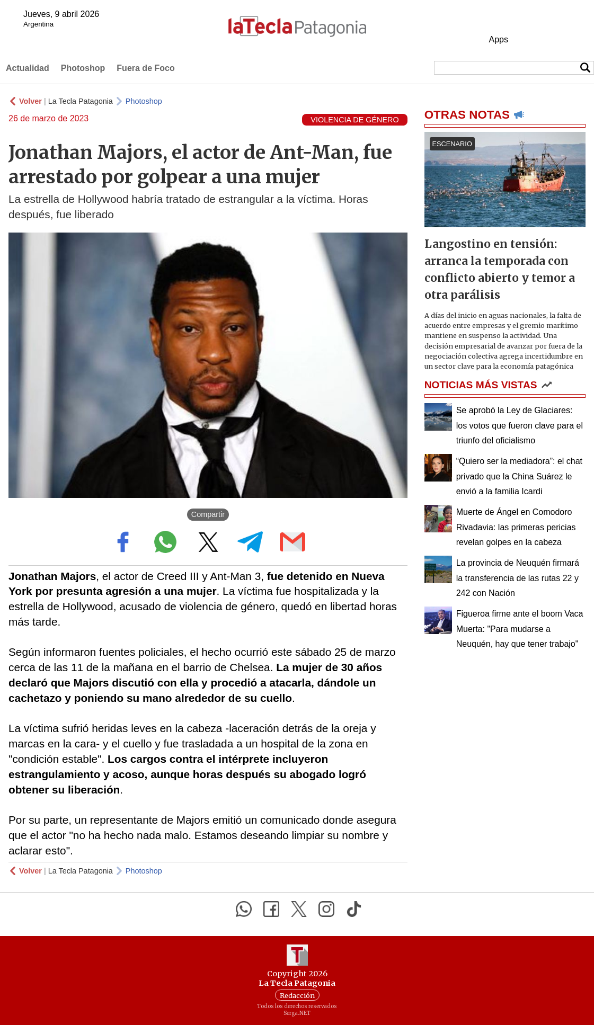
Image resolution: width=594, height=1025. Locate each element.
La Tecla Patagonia (80, 101)
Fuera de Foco (145, 68)
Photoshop (83, 68)
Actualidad (27, 68)
